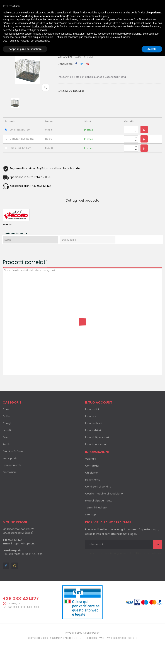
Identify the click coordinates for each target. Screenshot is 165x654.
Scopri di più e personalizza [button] (25, 49)
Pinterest (87, 64)
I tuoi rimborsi (93, 423)
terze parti (58, 19)
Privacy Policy (73, 632)
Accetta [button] (151, 49)
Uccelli (7, 430)
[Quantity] (129, 129)
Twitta (81, 64)
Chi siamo (91, 472)
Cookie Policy (91, 632)
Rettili (6, 444)
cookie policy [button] (102, 16)
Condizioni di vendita (98, 486)
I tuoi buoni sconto (96, 444)
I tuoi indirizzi (93, 430)
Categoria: (65, 56)
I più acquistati (12, 465)
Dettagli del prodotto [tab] (82, 200)
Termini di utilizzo (96, 507)
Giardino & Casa (13, 451)
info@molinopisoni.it (24, 543)
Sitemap (90, 514)
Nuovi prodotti (11, 458)
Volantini (90, 458)
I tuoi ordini (92, 409)
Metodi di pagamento (98, 500)
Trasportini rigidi (83, 56)
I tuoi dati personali (97, 437)
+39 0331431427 (21, 598)
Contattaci (92, 465)
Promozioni (9, 472)
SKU (5, 224)
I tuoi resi (90, 416)
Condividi (76, 64)
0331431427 (15, 540)
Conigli (7, 423)
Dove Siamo (92, 479)
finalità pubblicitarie (42, 26)
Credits (132, 637)
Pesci (6, 437)
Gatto (6, 416)
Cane (6, 409)
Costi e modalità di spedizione (104, 493)
